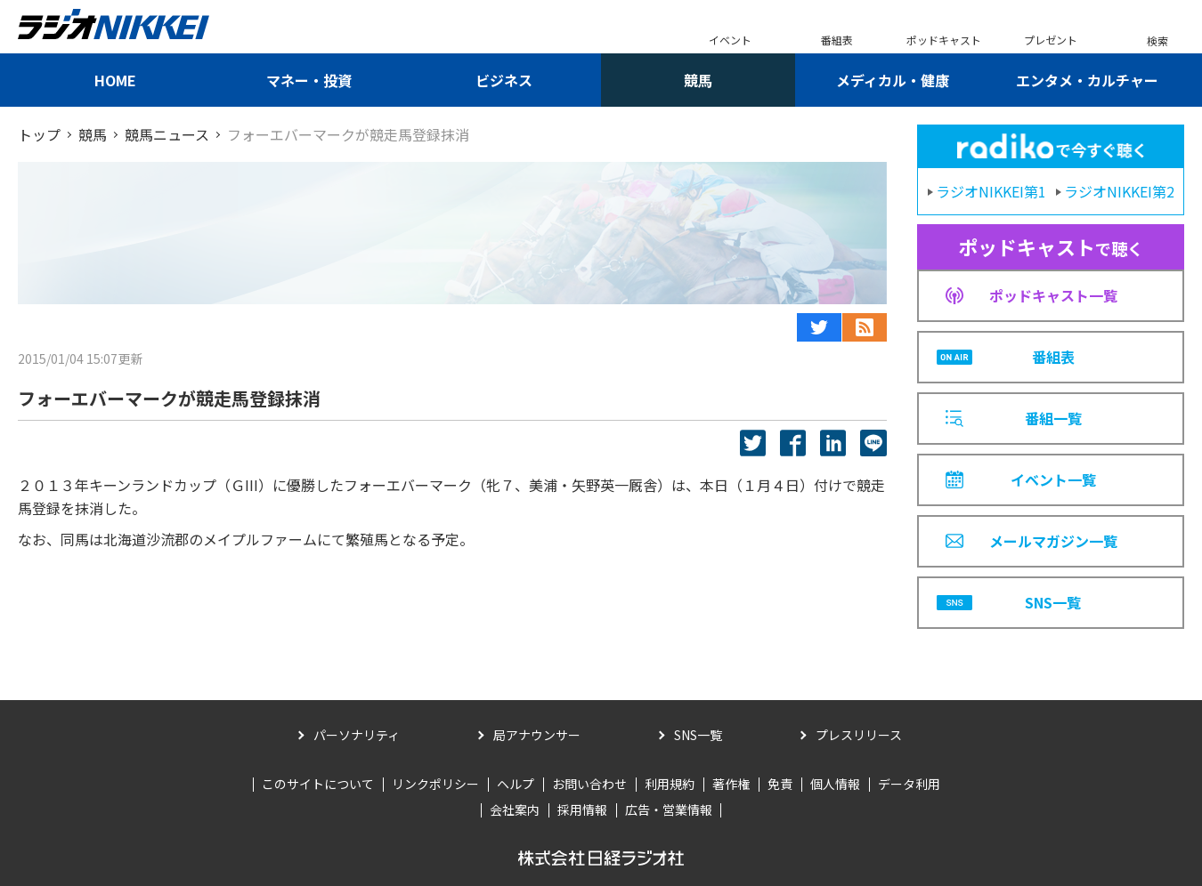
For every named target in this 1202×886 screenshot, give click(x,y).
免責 (779, 784)
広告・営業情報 (668, 809)
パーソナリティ (356, 735)
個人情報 (835, 784)
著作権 (731, 784)
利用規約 (669, 784)
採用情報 (582, 809)
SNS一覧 (698, 735)
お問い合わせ (589, 784)
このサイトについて (318, 784)
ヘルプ (515, 784)
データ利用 (909, 784)
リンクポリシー (435, 784)
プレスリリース (859, 735)
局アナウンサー (537, 735)
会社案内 (515, 809)
